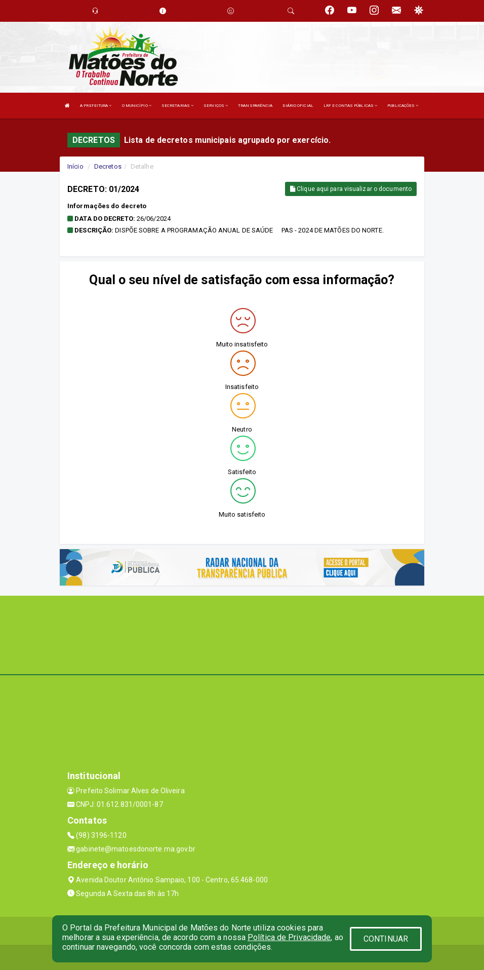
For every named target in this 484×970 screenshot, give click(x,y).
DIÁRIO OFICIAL (298, 105)
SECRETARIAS (177, 105)
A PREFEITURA (95, 105)
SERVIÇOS (216, 105)
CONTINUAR (386, 939)
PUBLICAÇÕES (402, 105)
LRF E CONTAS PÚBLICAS (350, 105)
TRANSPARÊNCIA (255, 105)
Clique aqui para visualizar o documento (351, 188)
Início (75, 166)
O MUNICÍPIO (136, 105)
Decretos (108, 166)
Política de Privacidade (289, 937)
